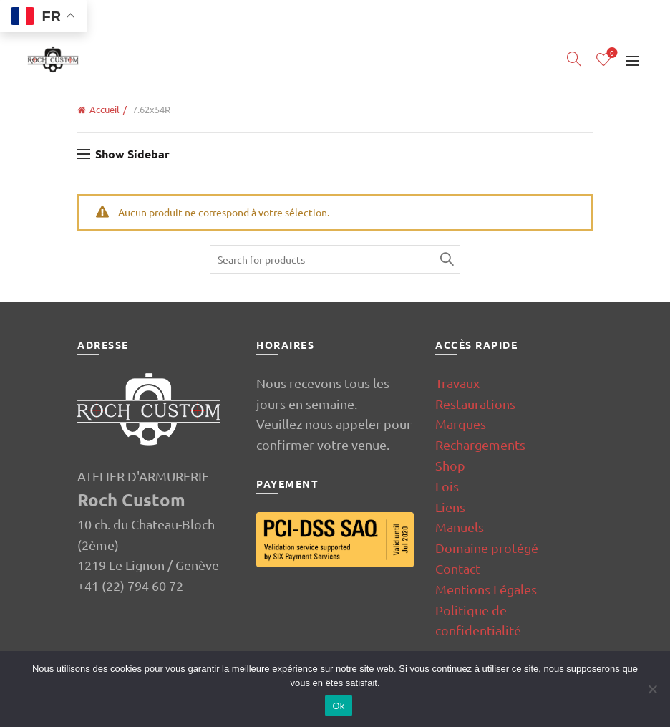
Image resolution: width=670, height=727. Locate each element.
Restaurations (475, 403)
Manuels (459, 526)
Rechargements (480, 444)
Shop (450, 465)
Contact (457, 568)
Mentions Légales (486, 589)
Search (446, 259)
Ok (338, 705)
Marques (460, 423)
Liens (450, 506)
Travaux (457, 382)
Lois (447, 486)
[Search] (574, 58)
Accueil (104, 109)
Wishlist (610, 53)
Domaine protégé (486, 547)
